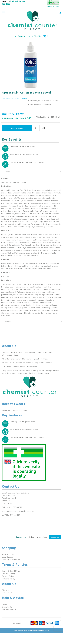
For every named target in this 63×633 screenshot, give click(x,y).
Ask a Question (9, 609)
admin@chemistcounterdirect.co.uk (18, 511)
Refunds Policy (8, 573)
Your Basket (7, 557)
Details (7, 172)
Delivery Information (11, 559)
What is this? (53, 6)
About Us (6, 590)
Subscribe (55, 537)
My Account (20, 36)
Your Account (8, 554)
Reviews (7, 322)
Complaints (7, 607)
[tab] (31, 171)
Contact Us (7, 593)
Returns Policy (8, 579)
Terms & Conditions (11, 571)
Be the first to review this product (15, 98)
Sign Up (37, 36)
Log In (30, 36)
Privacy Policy (8, 576)
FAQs (4, 604)
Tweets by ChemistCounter (14, 410)
